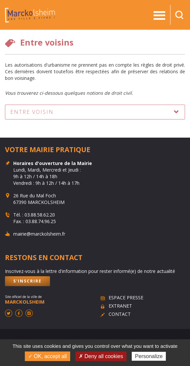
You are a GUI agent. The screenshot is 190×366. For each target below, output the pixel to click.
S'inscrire (27, 281)
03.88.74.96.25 (40, 221)
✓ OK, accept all (47, 356)
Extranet (120, 306)
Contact (120, 314)
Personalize (149, 356)
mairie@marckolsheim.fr (39, 234)
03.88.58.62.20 (39, 215)
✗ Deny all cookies (101, 356)
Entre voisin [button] (32, 112)
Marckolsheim (30, 15)
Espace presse (126, 297)
